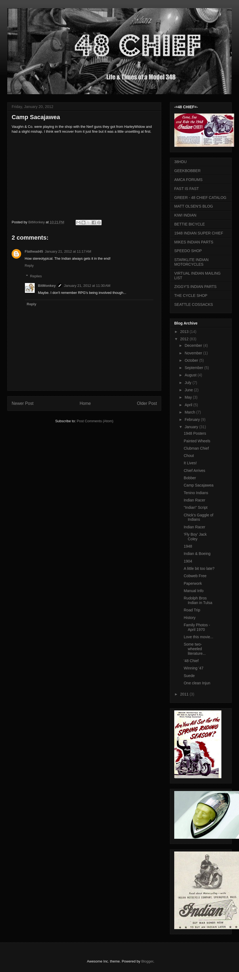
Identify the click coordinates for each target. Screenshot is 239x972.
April (189, 405)
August (191, 375)
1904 (188, 561)
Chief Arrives (194, 470)
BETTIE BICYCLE (189, 224)
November (194, 353)
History (190, 617)
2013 (185, 331)
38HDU (180, 162)
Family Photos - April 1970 (197, 627)
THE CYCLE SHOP (190, 295)
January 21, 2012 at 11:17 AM (68, 251)
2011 (185, 694)
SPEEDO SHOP (188, 251)
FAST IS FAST (186, 188)
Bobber (190, 478)
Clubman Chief (196, 448)
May (189, 397)
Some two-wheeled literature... (195, 649)
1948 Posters (195, 433)
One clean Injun (197, 683)
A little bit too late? (199, 568)
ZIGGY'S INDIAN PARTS (195, 286)
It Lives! (190, 463)
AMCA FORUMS (188, 179)
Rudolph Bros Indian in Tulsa (198, 600)
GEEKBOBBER (187, 171)
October (192, 360)
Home (85, 403)
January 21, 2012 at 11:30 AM (87, 286)
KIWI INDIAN (185, 215)
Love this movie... (198, 637)
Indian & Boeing (197, 553)
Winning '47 (194, 668)
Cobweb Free (195, 576)
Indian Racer (194, 500)
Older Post (147, 403)
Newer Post (23, 403)
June (189, 390)
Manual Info (194, 591)
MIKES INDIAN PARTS (193, 242)
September (194, 368)
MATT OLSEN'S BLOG (193, 206)
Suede (189, 676)
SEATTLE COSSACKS (193, 304)
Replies (36, 276)
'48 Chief (191, 661)
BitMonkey (37, 222)
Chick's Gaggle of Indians (198, 517)
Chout (189, 455)
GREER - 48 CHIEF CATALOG (200, 197)
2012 (185, 339)
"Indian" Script (196, 507)
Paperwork (193, 583)
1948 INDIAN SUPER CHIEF (198, 233)
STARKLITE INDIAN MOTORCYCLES (191, 262)
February (193, 419)
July (188, 382)
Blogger (147, 961)
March (190, 412)
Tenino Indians (196, 493)
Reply (29, 265)
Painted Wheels (197, 441)
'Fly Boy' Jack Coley (195, 536)
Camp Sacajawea (199, 485)
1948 (188, 546)
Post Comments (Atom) (95, 421)
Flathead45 (34, 251)
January (192, 427)
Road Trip (192, 610)
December (194, 345)
